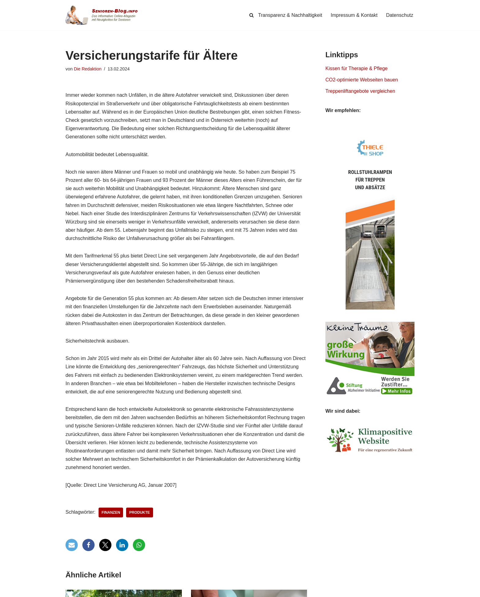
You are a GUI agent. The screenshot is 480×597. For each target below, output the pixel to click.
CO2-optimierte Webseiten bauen (361, 79)
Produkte (139, 512)
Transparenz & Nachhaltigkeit (290, 15)
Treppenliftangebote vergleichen (360, 91)
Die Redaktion (87, 68)
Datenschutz (399, 15)
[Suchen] (251, 15)
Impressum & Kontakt (354, 15)
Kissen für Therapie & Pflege (356, 68)
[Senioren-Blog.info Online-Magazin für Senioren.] (104, 15)
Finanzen (111, 512)
